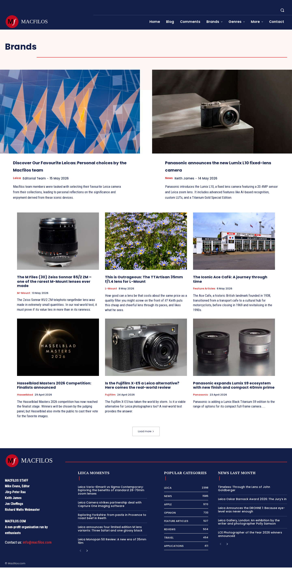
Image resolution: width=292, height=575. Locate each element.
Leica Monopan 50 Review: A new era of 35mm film (112, 548)
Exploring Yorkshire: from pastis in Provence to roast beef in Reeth (112, 524)
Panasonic (200, 402)
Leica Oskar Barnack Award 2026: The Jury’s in (252, 507)
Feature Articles (204, 296)
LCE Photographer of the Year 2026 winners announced (250, 541)
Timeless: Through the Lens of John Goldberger (244, 496)
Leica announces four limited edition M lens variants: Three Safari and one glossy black (110, 536)
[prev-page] (80, 558)
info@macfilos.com (37, 550)
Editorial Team (36, 185)
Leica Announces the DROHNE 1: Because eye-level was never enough (251, 517)
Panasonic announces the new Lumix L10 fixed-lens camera (213, 166)
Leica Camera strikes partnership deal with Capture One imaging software (110, 511)
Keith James (186, 178)
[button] (282, 10)
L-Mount (111, 296)
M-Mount (23, 300)
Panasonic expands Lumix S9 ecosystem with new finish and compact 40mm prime (234, 393)
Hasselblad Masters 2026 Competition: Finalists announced (54, 393)
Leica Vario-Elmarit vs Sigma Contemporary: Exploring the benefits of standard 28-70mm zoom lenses (111, 497)
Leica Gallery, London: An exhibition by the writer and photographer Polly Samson (249, 529)
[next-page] (86, 558)
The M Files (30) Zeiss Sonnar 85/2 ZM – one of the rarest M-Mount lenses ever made (54, 289)
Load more (146, 439)
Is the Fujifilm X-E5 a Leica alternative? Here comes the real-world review (142, 393)
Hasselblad (25, 402)
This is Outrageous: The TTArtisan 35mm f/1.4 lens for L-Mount (144, 286)
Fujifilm (110, 402)
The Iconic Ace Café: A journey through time (230, 286)
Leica (17, 185)
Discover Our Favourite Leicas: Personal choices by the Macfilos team (64, 169)
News (169, 178)
